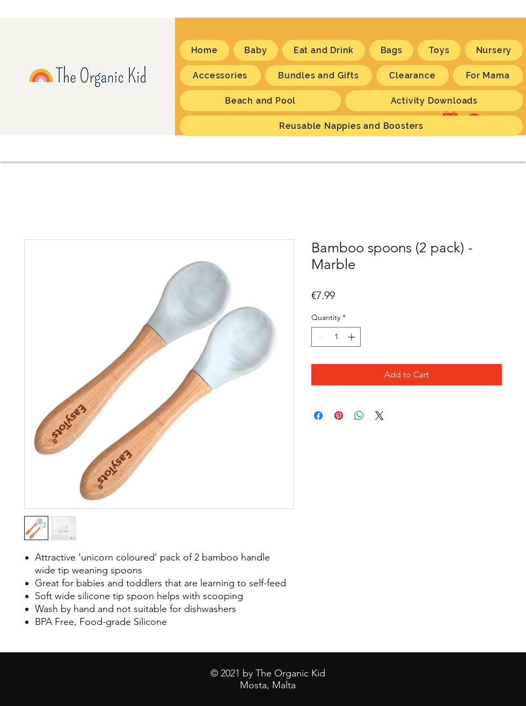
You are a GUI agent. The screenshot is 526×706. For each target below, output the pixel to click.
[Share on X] (379, 415)
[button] (488, 75)
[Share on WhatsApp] (359, 415)
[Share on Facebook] (318, 415)
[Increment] (352, 336)
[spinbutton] (336, 336)
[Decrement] (319, 336)
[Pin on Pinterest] (338, 415)
